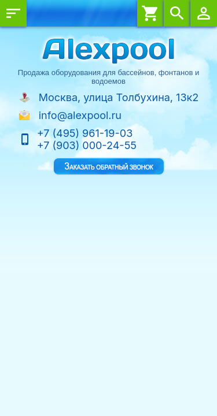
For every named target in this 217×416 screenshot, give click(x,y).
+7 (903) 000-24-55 (87, 145)
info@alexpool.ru (80, 115)
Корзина (150, 13)
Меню (13, 13)
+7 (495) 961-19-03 (85, 133)
